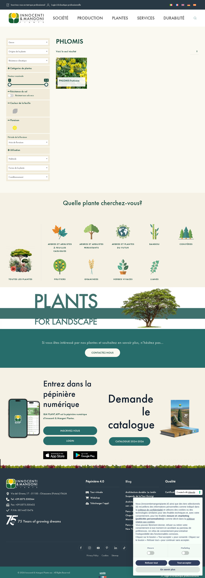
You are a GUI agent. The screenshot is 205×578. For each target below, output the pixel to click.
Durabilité (173, 18)
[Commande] (194, 51)
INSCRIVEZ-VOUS (70, 430)
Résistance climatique (18, 60)
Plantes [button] (120, 18)
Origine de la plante (17, 51)
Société (60, 18)
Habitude (12, 158)
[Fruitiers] (60, 270)
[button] (195, 18)
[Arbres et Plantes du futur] (123, 238)
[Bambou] (154, 238)
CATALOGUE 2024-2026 (129, 441)
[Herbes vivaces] (123, 270)
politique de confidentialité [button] (150, 510)
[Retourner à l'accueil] (26, 18)
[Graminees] (91, 270)
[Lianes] (154, 270)
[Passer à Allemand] (189, 5)
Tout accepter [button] (184, 563)
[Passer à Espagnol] (195, 5)
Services (145, 18)
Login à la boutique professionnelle (64, 4)
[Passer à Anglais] (183, 5)
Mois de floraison (16, 142)
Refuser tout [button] (151, 563)
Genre (11, 42)
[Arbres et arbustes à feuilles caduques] (60, 238)
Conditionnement (16, 177)
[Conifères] (186, 238)
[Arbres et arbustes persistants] (91, 238)
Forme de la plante (16, 167)
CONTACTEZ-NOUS (102, 352)
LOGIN (70, 440)
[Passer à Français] (177, 5)
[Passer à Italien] (171, 5)
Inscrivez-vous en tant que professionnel (25, 4)
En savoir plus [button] (167, 569)
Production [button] (90, 18)
